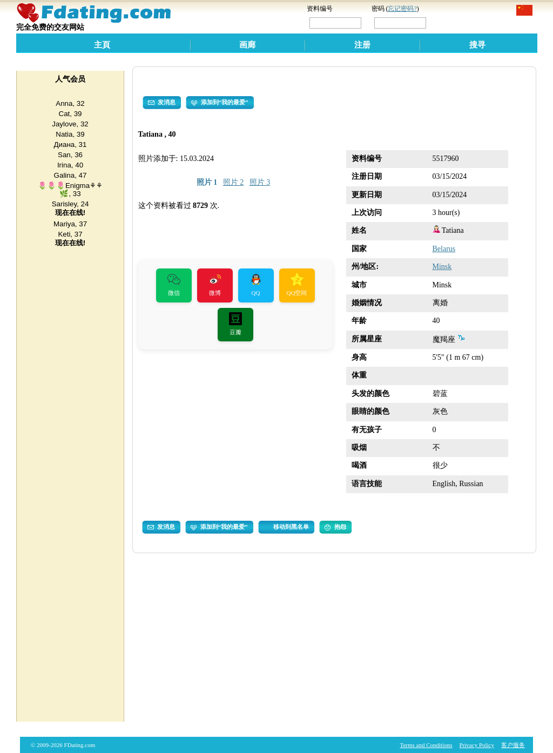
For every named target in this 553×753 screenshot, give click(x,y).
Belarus (444, 249)
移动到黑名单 (291, 526)
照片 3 (260, 182)
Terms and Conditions (426, 745)
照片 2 (233, 182)
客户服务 (513, 745)
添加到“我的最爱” (219, 102)
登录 (451, 22)
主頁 (102, 44)
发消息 (162, 102)
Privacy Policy (477, 745)
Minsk (442, 267)
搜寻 (477, 44)
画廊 (247, 44)
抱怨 (335, 527)
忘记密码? (402, 8)
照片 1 (207, 182)
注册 (362, 44)
